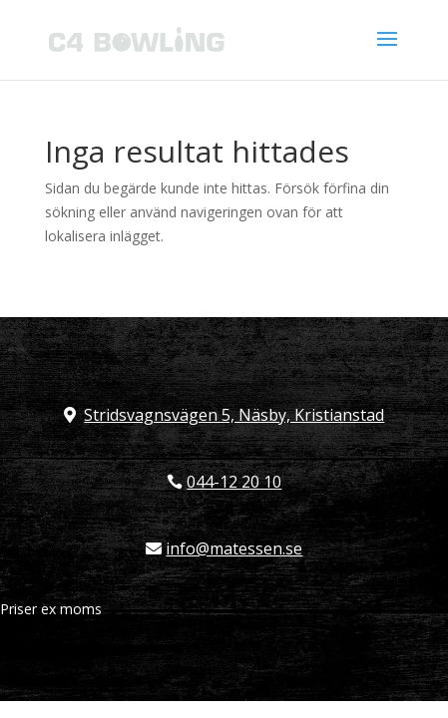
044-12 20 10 (234, 482)
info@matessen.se (234, 548)
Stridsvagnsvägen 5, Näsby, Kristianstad (234, 415)
